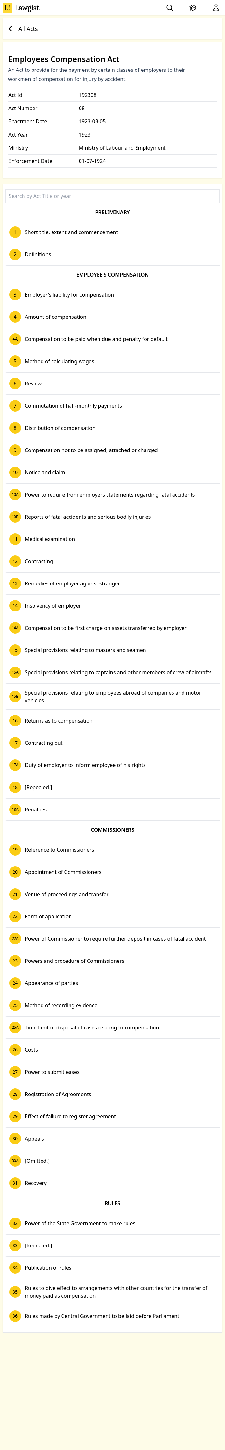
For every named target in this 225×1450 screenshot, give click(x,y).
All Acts (21, 29)
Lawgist (22, 8)
